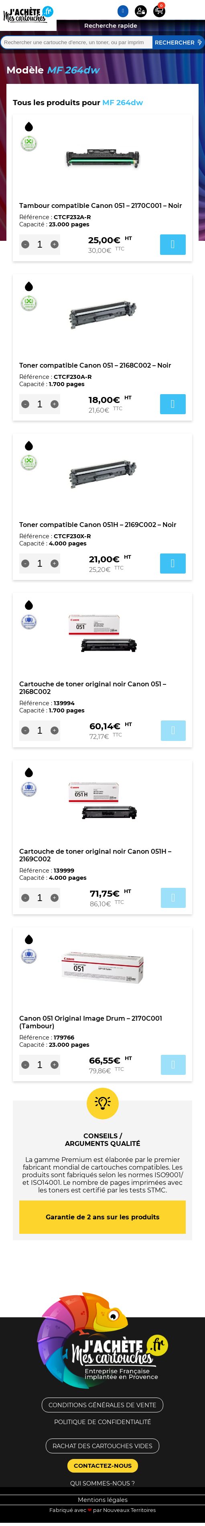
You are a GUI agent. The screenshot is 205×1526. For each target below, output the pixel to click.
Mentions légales (103, 1500)
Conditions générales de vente (102, 1405)
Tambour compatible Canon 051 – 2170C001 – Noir (100, 206)
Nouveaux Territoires (129, 1510)
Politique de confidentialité (102, 1422)
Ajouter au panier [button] (173, 244)
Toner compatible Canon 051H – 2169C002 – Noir (98, 525)
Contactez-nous (103, 1465)
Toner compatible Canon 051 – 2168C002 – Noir (95, 365)
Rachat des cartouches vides (102, 1446)
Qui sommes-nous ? (102, 1483)
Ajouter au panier (173, 730)
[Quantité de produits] (40, 244)
